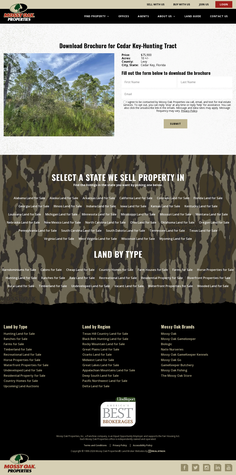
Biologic (166, 344)
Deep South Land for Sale (100, 376)
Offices (123, 16)
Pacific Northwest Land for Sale (104, 381)
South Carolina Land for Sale (81, 231)
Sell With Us (155, 4)
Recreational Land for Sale (118, 278)
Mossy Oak (168, 334)
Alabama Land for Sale (29, 198)
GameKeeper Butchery (177, 365)
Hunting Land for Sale (21, 278)
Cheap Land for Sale (80, 270)
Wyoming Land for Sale (175, 239)
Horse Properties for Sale (215, 270)
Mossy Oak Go (171, 360)
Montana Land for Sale (212, 214)
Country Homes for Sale (116, 270)
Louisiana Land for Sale (24, 214)
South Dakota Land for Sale (125, 231)
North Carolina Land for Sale (105, 222)
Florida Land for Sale (208, 198)
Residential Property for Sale (162, 278)
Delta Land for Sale (96, 386)
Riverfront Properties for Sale (208, 278)
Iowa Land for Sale (133, 206)
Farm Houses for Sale (153, 270)
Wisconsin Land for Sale (138, 239)
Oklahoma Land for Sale (178, 222)
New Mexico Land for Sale (62, 222)
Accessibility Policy (142, 445)
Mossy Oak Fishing (174, 370)
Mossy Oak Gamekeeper (178, 339)
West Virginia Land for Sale (98, 239)
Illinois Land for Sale (68, 206)
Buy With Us (181, 4)
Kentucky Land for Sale (201, 206)
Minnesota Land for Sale (99, 214)
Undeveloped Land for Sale (90, 286)
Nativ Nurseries (172, 349)
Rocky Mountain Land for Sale (103, 344)
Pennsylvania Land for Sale (38, 231)
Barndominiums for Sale (19, 270)
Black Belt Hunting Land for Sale (105, 339)
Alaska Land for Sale (64, 198)
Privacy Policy (189, 111)
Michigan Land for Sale (61, 214)
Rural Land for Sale (21, 286)
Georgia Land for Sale (33, 206)
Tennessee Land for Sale (167, 231)
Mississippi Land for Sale (138, 214)
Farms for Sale (182, 270)
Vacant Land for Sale (129, 286)
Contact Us (219, 16)
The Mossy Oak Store (176, 376)
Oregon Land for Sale (214, 222)
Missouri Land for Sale (175, 214)
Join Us (204, 4)
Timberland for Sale (53, 286)
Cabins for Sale (51, 270)
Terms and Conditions (95, 445)
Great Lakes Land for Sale (100, 365)
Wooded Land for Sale (213, 286)
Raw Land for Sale (82, 278)
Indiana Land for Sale (101, 206)
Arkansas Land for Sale (99, 198)
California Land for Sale (135, 198)
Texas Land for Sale (203, 231)
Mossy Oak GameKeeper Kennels (184, 355)
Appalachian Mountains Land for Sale (108, 370)
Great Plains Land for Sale (100, 349)
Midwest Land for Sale (98, 360)
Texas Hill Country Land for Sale (105, 334)
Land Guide (193, 16)
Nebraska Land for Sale (23, 222)
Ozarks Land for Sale (97, 355)
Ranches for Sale (53, 278)
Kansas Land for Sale (165, 206)
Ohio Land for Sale (143, 222)
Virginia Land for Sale (59, 239)
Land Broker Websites (133, 451)
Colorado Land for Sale (173, 198)
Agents (143, 16)
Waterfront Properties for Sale (170, 286)
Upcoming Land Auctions (21, 386)
